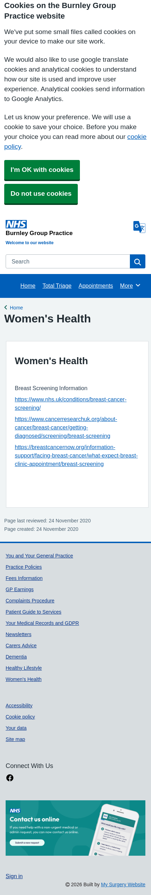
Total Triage (57, 285)
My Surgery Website (123, 884)
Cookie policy (20, 716)
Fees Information (24, 578)
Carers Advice (21, 645)
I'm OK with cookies (42, 169)
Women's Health (24, 679)
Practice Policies (24, 567)
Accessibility (19, 705)
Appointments (95, 285)
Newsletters (18, 634)
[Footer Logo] (75, 828)
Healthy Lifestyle (24, 668)
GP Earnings (19, 589)
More (130, 285)
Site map (15, 739)
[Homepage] (68, 228)
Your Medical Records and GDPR (42, 623)
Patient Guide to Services (33, 611)
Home (28, 285)
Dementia (16, 656)
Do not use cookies (41, 193)
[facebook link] (10, 778)
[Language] (139, 227)
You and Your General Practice (39, 555)
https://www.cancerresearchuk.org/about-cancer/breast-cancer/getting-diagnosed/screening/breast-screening (66, 427)
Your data (16, 728)
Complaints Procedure (30, 600)
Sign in (14, 876)
